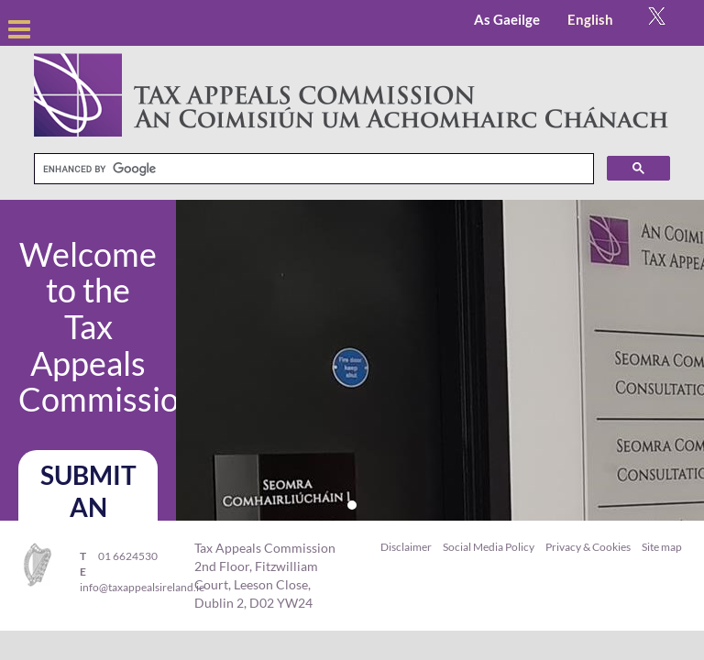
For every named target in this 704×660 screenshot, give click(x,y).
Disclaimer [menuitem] (406, 547)
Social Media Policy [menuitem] (488, 547)
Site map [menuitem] (662, 547)
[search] (312, 169)
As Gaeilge (507, 19)
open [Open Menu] (19, 23)
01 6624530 (128, 556)
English (590, 19)
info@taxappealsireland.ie (142, 587)
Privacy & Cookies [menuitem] (588, 547)
